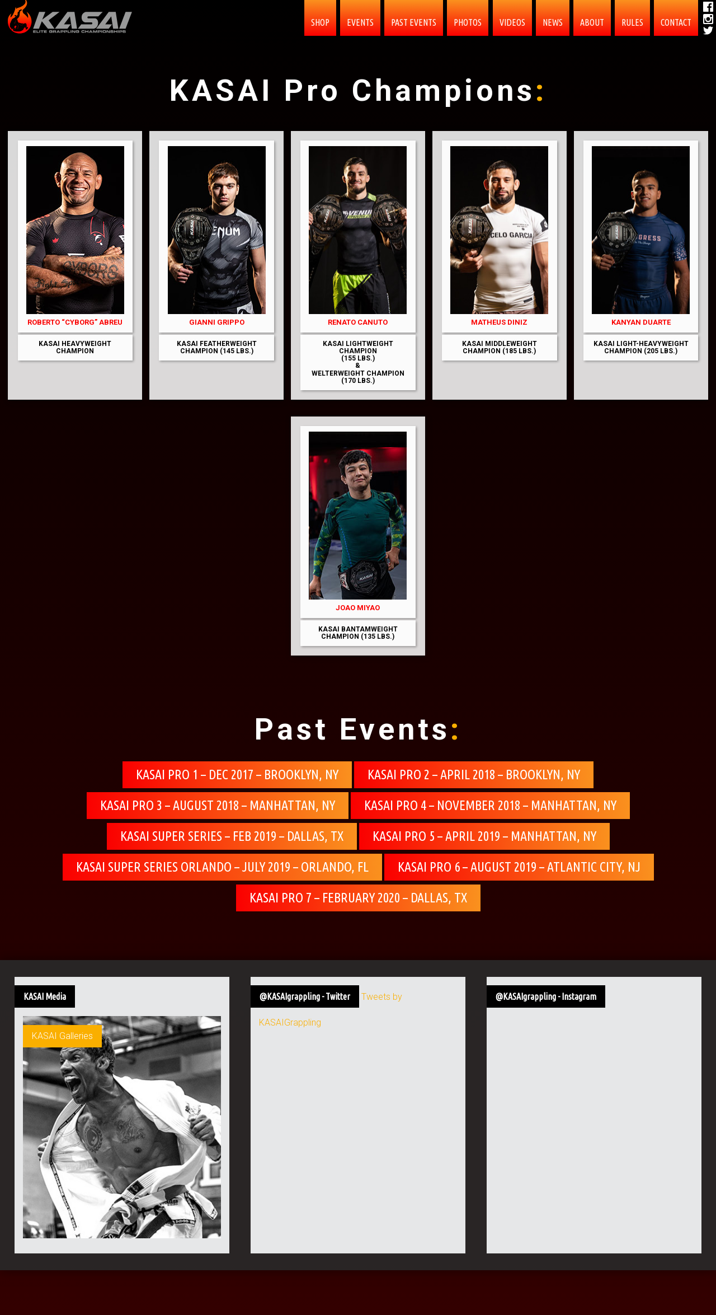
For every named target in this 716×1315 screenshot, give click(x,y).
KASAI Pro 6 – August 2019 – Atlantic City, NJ (519, 866)
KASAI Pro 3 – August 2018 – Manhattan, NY (217, 805)
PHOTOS (468, 22)
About (592, 22)
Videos (512, 22)
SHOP (320, 22)
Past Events (413, 22)
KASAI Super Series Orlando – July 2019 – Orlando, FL (222, 866)
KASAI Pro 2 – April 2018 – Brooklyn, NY (474, 774)
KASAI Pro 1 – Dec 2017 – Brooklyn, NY (237, 774)
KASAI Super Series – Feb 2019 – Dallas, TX (231, 836)
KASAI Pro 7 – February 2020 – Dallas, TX (358, 897)
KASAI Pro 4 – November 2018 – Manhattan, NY (490, 805)
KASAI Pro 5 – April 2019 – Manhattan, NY (484, 836)
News (553, 22)
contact (676, 22)
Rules (632, 22)
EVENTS (360, 22)
